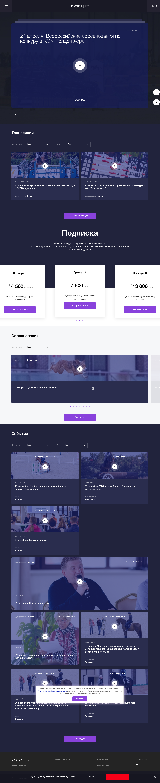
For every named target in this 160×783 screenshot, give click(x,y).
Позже (91, 777)
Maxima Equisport (62, 759)
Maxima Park (103, 766)
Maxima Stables (19, 766)
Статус (59, 144)
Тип (58, 445)
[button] (77, 320)
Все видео (80, 417)
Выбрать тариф (20, 309)
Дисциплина (17, 144)
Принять (80, 699)
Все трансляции (80, 216)
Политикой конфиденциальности (52, 691)
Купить (117, 777)
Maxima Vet (102, 759)
